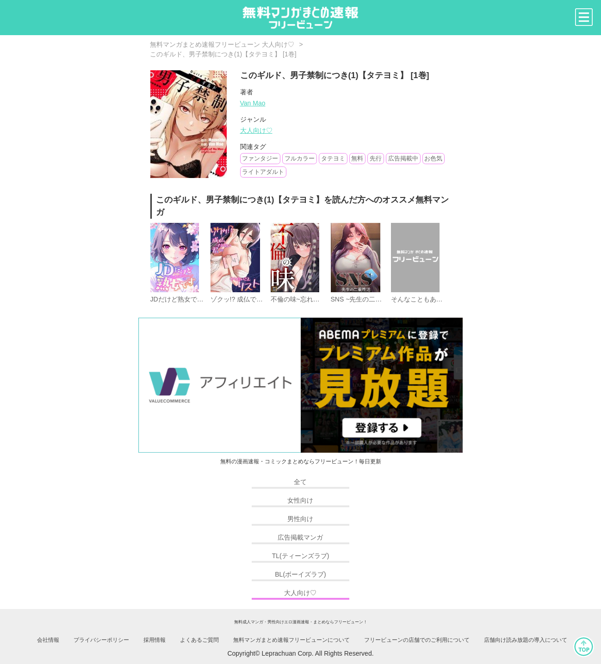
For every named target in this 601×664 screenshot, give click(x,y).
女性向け (300, 500)
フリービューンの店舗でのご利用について (417, 640)
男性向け (300, 519)
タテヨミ (333, 158)
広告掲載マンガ (300, 537)
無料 (357, 158)
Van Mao (253, 103)
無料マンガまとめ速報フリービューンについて (291, 640)
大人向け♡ (256, 130)
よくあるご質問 (199, 640)
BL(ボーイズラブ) (300, 574)
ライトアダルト (263, 171)
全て (300, 482)
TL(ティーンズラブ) (300, 555)
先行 (376, 158)
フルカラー (300, 158)
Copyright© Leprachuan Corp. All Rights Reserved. (300, 653)
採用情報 (154, 640)
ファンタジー (260, 158)
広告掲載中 (403, 158)
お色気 (433, 158)
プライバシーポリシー (101, 640)
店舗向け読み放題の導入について (525, 640)
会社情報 (48, 640)
